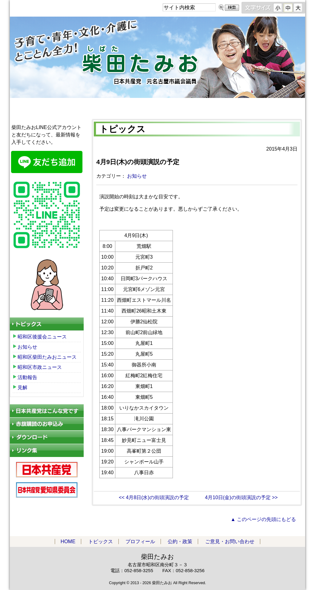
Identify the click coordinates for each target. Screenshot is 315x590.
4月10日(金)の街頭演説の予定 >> (241, 497)
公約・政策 (216, 105)
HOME (39, 105)
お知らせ (137, 176)
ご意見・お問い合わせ (275, 105)
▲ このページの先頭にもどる (263, 519)
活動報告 (27, 377)
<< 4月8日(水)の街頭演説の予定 (154, 497)
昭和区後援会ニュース (42, 336)
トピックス (98, 105)
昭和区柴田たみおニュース (47, 357)
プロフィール (157, 105)
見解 (22, 387)
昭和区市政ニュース (40, 367)
